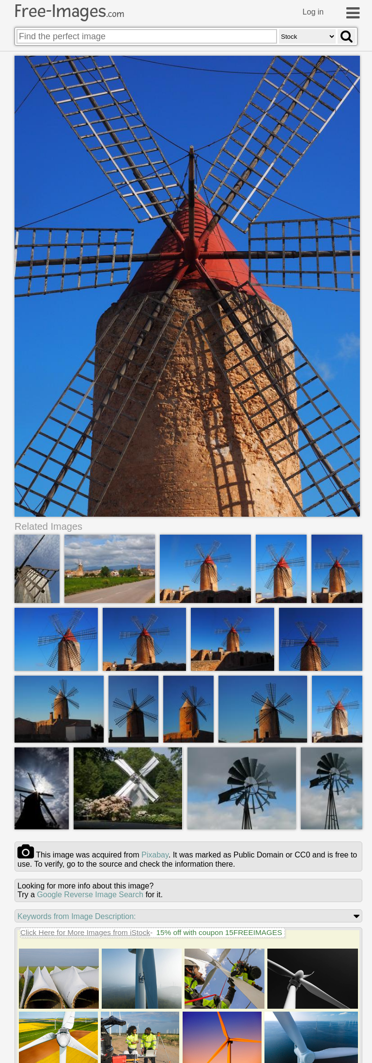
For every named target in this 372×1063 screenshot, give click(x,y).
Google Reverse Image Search (90, 894)
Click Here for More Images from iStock (85, 932)
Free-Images (69, 11)
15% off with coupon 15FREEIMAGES (219, 932)
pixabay (155, 855)
